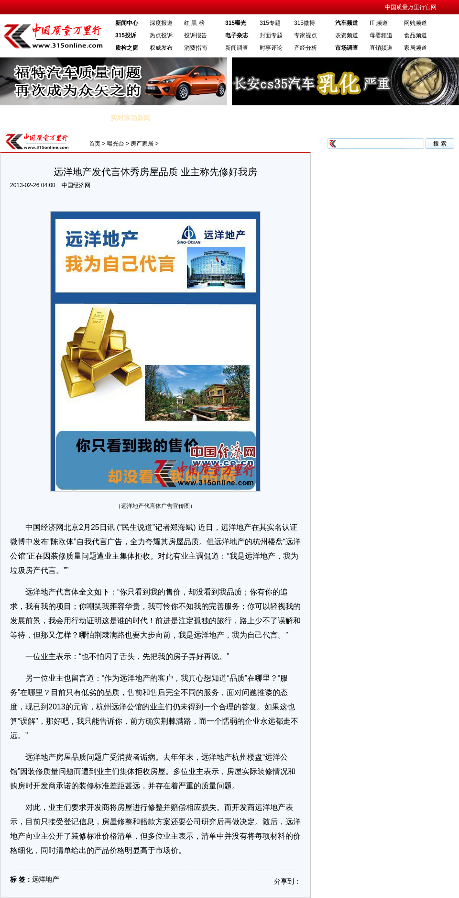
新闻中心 (126, 23)
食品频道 (415, 35)
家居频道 (415, 48)
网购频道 (415, 23)
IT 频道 (379, 23)
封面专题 (271, 35)
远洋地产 (45, 879)
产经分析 (305, 48)
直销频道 (381, 48)
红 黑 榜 (194, 23)
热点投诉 (161, 35)
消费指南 (195, 48)
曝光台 (115, 143)
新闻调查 (236, 48)
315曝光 (235, 23)
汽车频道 (346, 23)
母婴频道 (381, 35)
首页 (94, 143)
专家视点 (305, 35)
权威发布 (161, 48)
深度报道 (161, 23)
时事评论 (271, 48)
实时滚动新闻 (130, 118)
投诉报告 (195, 35)
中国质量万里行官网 (411, 7)
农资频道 (346, 35)
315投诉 (125, 35)
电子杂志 (236, 35)
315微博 (304, 23)
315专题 (270, 23)
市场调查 (346, 48)
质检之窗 (126, 48)
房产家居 (142, 143)
